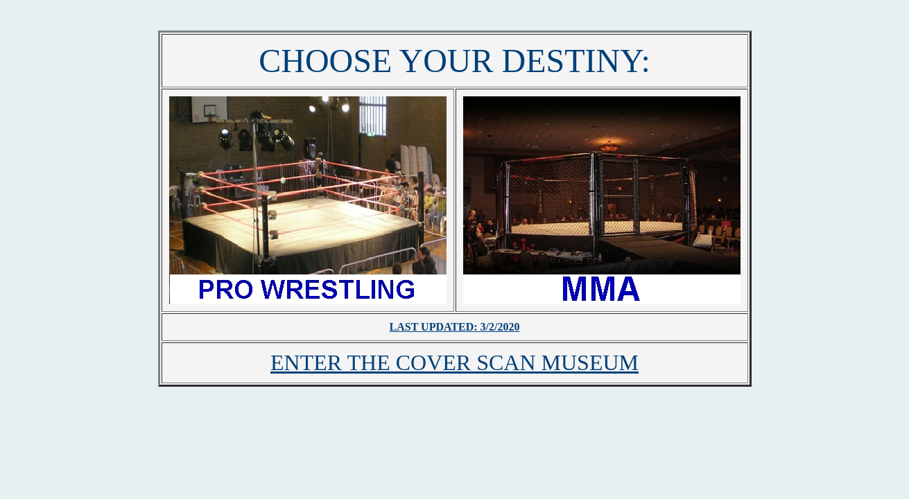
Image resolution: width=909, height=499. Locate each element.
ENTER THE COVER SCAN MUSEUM (454, 362)
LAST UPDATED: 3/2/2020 (455, 327)
